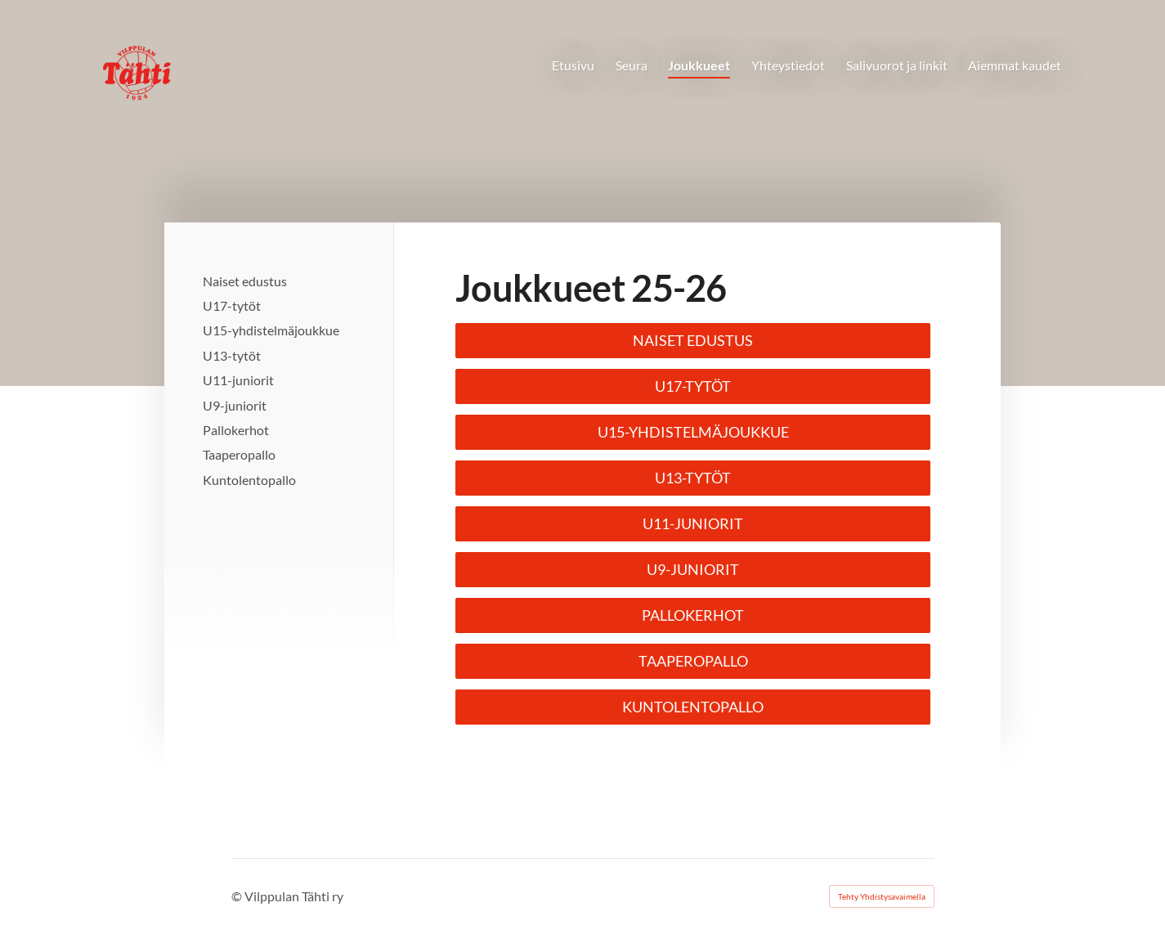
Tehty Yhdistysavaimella (881, 896)
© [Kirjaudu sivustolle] (237, 896)
